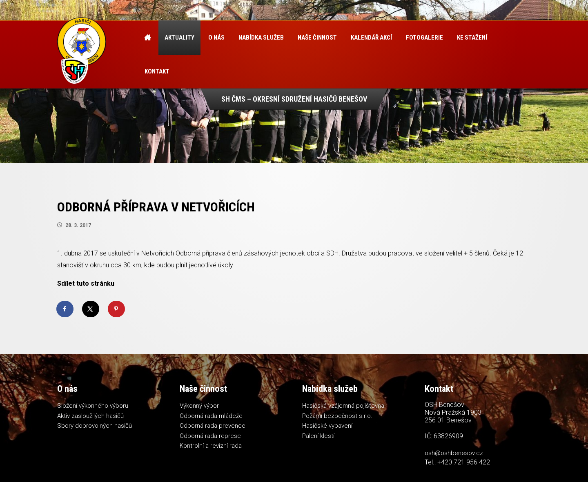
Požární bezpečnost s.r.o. (337, 416)
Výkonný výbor (199, 405)
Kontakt (157, 71)
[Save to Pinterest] (117, 309)
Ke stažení (472, 37)
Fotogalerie (424, 37)
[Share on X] (91, 309)
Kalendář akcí (371, 37)
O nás (216, 37)
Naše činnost (317, 37)
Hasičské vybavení (327, 425)
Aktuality (179, 37)
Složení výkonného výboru (92, 405)
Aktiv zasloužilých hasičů (90, 416)
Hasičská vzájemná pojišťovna (343, 405)
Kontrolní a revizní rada (211, 445)
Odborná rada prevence (212, 425)
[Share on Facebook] (65, 309)
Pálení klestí (318, 436)
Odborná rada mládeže (211, 416)
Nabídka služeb (261, 37)
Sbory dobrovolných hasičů (94, 425)
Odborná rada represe (210, 436)
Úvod (147, 37)
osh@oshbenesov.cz (454, 453)
